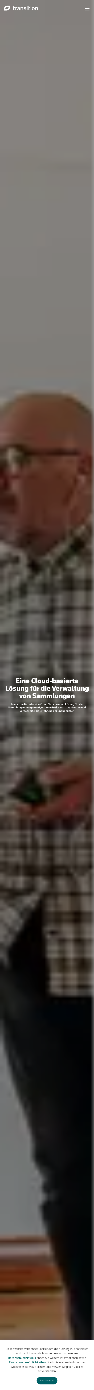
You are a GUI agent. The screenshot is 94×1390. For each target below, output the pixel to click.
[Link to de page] (21, 8)
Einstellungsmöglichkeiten (27, 1362)
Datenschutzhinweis (22, 1358)
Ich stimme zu (47, 1380)
